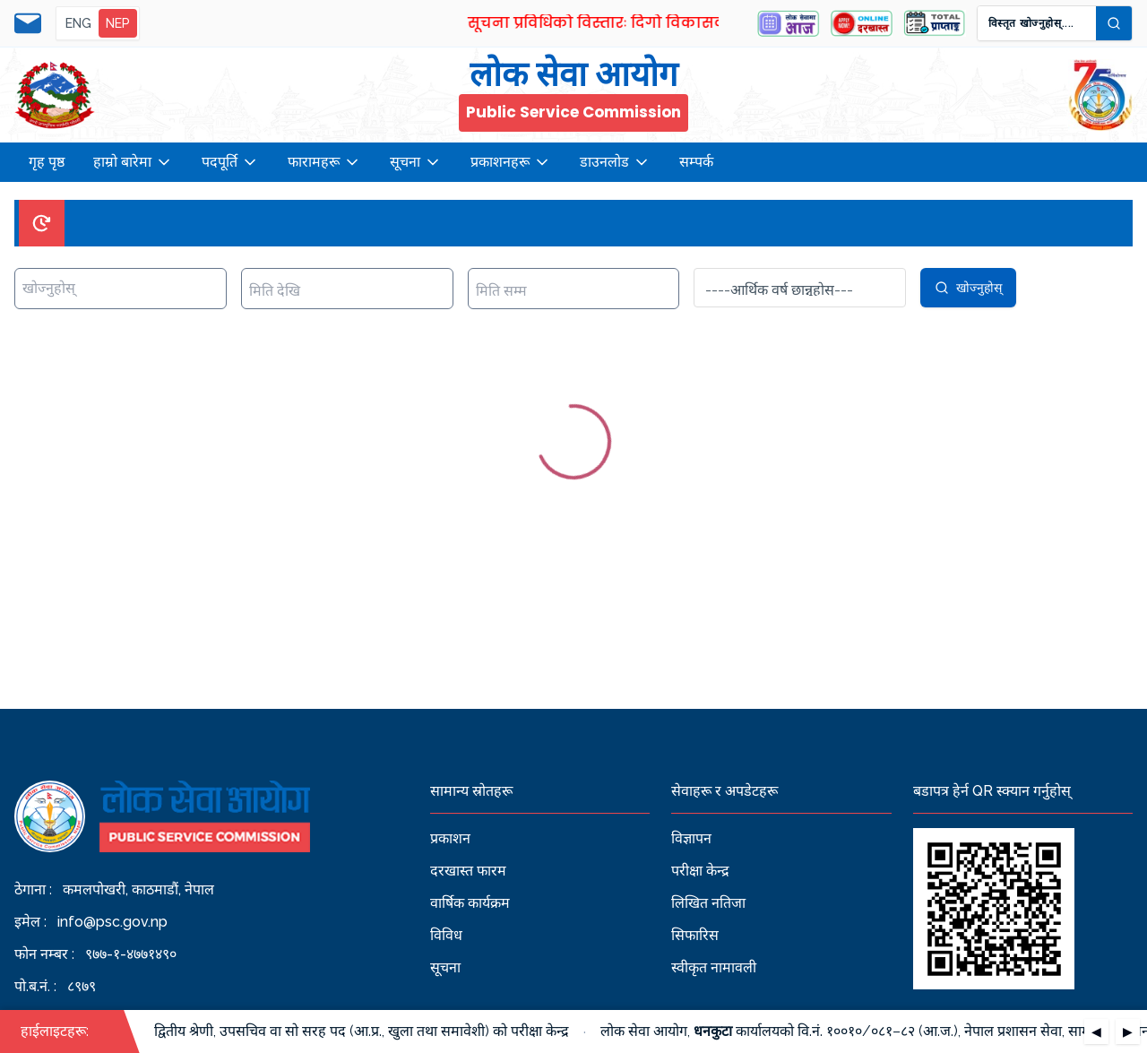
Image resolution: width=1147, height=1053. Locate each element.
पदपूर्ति (230, 162)
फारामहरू (324, 162)
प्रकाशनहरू (510, 162)
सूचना (416, 162)
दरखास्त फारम (468, 870)
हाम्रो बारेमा (133, 162)
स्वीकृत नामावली (713, 967)
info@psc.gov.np (112, 921)
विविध (446, 935)
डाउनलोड (615, 162)
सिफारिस (695, 935)
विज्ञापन (691, 838)
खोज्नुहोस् (968, 288)
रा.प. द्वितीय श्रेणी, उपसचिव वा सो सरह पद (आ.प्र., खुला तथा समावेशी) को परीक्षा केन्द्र (352, 1031)
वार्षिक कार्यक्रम (470, 902)
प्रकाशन (450, 838)
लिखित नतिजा (708, 902)
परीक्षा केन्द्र (700, 870)
